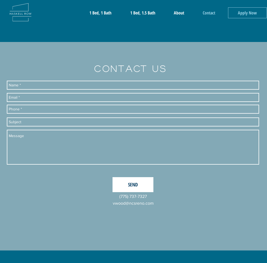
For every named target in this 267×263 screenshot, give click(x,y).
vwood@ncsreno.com (133, 203)
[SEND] (133, 184)
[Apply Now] (247, 12)
